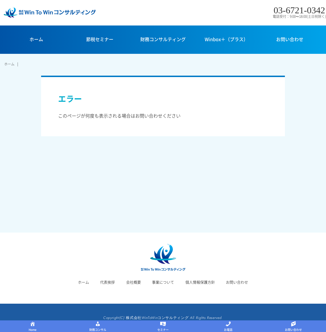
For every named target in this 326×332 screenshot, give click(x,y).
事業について (163, 282)
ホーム (36, 39)
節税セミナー (99, 39)
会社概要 (133, 282)
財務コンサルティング (163, 39)
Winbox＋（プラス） (226, 39)
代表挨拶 (107, 282)
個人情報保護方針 (200, 282)
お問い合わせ (289, 39)
